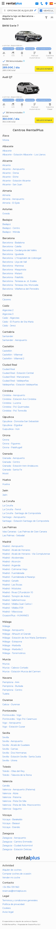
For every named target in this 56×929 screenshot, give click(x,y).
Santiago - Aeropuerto (14, 517)
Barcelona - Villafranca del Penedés (20, 289)
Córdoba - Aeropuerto (13, 395)
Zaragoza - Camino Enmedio (17, 841)
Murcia (5, 664)
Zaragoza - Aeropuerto (14, 838)
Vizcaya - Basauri (11, 823)
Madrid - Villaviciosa (12, 611)
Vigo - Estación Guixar (13, 726)
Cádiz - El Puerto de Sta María (17, 321)
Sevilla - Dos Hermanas (14, 752)
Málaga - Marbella (11, 645)
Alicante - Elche (10, 176)
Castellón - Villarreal (12, 354)
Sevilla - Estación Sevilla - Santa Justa (21, 756)
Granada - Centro (11, 462)
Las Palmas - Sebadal (13, 535)
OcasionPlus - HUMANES (15, 615)
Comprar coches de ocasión (16, 873)
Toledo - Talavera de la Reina (17, 775)
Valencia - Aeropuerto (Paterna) (18, 789)
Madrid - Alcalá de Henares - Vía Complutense (26, 554)
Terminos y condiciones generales (19, 900)
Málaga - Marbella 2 (12, 649)
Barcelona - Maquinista (14, 269)
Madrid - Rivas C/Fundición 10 (17, 592)
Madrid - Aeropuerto (12, 546)
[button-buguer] (3, 3)
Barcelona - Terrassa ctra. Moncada (20, 285)
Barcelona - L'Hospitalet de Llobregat (21, 258)
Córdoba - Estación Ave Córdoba (19, 399)
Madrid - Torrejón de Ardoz (16, 596)
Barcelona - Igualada (13, 254)
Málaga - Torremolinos (13, 653)
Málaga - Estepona (12, 641)
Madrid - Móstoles (11, 588)
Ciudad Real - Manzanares (15, 377)
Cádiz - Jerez (9, 325)
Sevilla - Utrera (9, 760)
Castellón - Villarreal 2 (13, 358)
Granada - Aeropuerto (13, 458)
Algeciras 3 (7, 314)
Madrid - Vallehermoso (14, 600)
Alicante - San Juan (12, 184)
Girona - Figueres (11, 443)
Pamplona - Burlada (12, 686)
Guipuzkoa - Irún (11, 429)
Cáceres (6, 299)
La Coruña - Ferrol (11, 509)
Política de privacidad (13, 904)
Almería (6, 195)
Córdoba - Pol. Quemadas (15, 407)
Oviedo (6, 213)
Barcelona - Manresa (13, 265)
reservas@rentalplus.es (14, 891)
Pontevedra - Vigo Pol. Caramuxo (19, 719)
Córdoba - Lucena (11, 403)
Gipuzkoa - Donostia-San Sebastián (20, 421)
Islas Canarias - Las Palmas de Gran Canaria (24, 531)
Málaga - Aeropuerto (13, 630)
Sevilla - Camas (10, 749)
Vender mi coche (11, 877)
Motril (5, 473)
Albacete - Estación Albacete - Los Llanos (23, 154)
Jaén (4, 495)
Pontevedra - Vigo (11, 715)
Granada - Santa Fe (12, 469)
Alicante (6, 165)
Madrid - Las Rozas (12, 584)
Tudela (5, 693)
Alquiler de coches (11, 870)
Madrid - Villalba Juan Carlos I (17, 604)
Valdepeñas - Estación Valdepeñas (20, 384)
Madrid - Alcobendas (13, 557)
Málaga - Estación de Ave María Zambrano (24, 637)
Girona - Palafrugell (12, 447)
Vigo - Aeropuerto (11, 723)
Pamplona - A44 (10, 682)
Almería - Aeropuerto (13, 199)
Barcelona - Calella (11, 246)
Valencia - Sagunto (12, 808)
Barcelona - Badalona (13, 242)
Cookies (6, 908)
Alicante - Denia (10, 173)
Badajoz (6, 224)
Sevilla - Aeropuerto (12, 741)
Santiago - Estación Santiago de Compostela (25, 521)
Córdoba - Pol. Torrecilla (14, 410)
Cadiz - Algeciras (10, 318)
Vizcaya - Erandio (11, 827)
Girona (5, 439)
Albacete (7, 150)
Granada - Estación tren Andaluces (20, 465)
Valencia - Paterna (11, 797)
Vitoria (5, 140)
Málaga (6, 626)
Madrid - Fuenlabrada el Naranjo (18, 577)
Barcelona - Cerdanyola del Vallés (19, 250)
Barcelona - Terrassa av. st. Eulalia (19, 281)
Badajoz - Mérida (11, 232)
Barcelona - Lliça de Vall (14, 262)
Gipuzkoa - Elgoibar (12, 425)
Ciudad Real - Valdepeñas (15, 380)
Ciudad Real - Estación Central (18, 373)
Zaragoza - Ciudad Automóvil (17, 845)
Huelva (6, 484)
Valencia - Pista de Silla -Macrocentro (21, 805)
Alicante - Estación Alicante (16, 180)
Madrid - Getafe (10, 581)
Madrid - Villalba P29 (12, 607)
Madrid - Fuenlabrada (13, 573)
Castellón (7, 350)
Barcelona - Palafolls (12, 277)
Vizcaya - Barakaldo (12, 819)
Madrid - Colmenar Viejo (14, 569)
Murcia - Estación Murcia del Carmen (21, 671)
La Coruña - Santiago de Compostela (21, 513)
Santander (7, 336)
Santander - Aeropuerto (14, 340)
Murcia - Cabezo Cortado (15, 667)
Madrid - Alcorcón (11, 561)
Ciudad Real (8, 369)
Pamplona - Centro (12, 690)
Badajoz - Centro (11, 228)
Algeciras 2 (7, 310)
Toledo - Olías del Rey (13, 771)
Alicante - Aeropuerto (13, 169)
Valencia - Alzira (10, 793)
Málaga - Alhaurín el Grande (16, 634)
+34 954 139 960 (10, 887)
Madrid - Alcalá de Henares (16, 550)
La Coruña (7, 505)
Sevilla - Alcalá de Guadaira (16, 745)
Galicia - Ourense (11, 704)
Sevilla (5, 737)
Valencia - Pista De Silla (14, 801)
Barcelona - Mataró (12, 273)
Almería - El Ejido (11, 203)
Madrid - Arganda (11, 565)
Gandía (6, 785)
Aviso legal (7, 912)
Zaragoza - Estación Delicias (17, 849)
